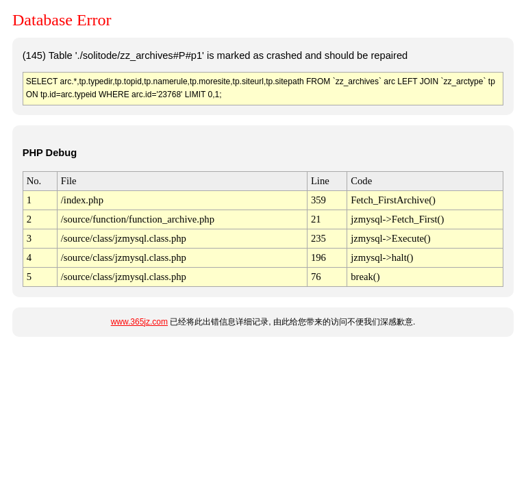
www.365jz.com (139, 322)
